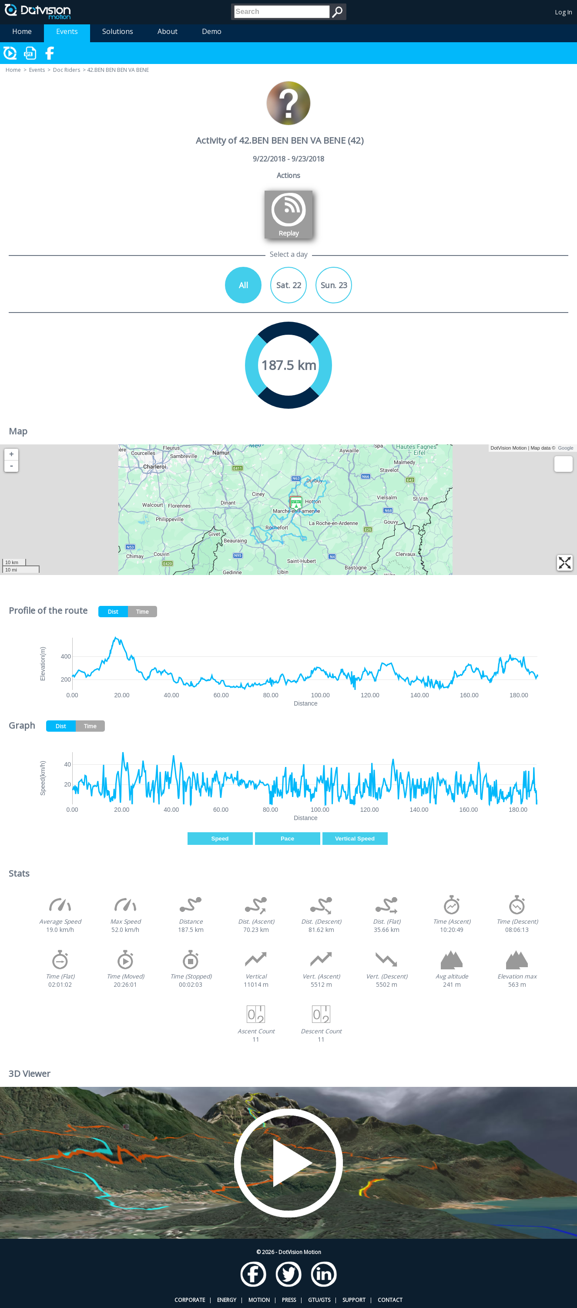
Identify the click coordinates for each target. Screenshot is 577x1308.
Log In (563, 12)
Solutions (117, 31)
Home (22, 31)
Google (566, 448)
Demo (211, 31)
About (168, 31)
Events (67, 31)
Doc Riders (66, 70)
